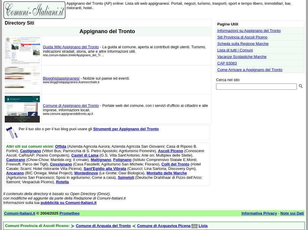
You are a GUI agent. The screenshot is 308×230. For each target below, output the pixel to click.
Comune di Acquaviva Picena (164, 225)
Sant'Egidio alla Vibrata (105, 168)
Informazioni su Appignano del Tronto (249, 30)
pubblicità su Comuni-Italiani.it (68, 202)
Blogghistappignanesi (61, 78)
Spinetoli (126, 177)
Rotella (62, 182)
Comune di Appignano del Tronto (71, 105)
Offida (60, 146)
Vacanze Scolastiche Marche (242, 56)
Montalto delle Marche (167, 173)
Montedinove (86, 173)
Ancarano (15, 173)
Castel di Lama (84, 155)
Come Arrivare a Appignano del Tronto (249, 69)
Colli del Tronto (175, 164)
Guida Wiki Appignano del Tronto (71, 47)
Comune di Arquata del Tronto (103, 225)
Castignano (30, 151)
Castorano (15, 159)
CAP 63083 (227, 63)
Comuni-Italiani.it (19, 213)
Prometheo (69, 213)
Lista (203, 225)
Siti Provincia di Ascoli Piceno (242, 37)
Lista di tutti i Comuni (235, 50)
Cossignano (61, 164)
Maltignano (101, 159)
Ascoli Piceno (170, 151)
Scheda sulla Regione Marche (242, 43)
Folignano (122, 159)
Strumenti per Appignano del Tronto (126, 129)
